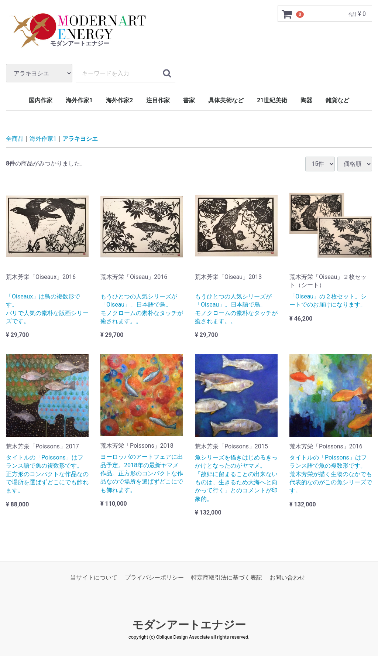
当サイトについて (93, 577)
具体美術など (226, 100)
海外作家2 (119, 100)
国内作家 (40, 100)
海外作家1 (79, 100)
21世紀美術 (272, 100)
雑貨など (337, 100)
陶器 (306, 100)
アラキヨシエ (80, 138)
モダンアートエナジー (189, 624)
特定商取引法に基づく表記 (226, 577)
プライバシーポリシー (154, 577)
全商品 (15, 138)
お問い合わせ (287, 577)
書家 (189, 100)
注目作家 (158, 100)
